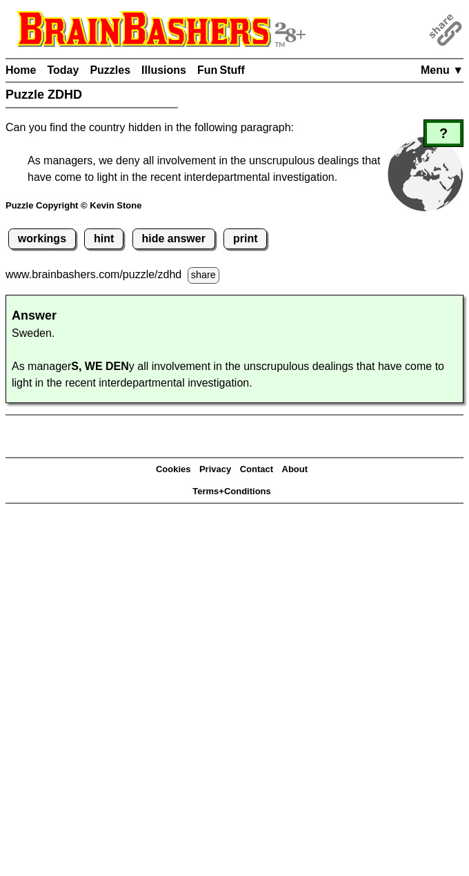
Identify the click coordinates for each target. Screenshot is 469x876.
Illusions (163, 70)
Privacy (215, 469)
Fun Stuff (221, 70)
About (295, 469)
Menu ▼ (442, 70)
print (245, 238)
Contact (256, 469)
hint (104, 238)
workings (42, 238)
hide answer (173, 238)
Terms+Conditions (231, 491)
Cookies (173, 469)
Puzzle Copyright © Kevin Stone (73, 205)
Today (63, 70)
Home (21, 70)
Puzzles (110, 70)
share (203, 274)
